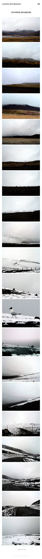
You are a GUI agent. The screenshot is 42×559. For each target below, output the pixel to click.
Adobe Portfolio (24, 556)
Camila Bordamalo (11, 4)
